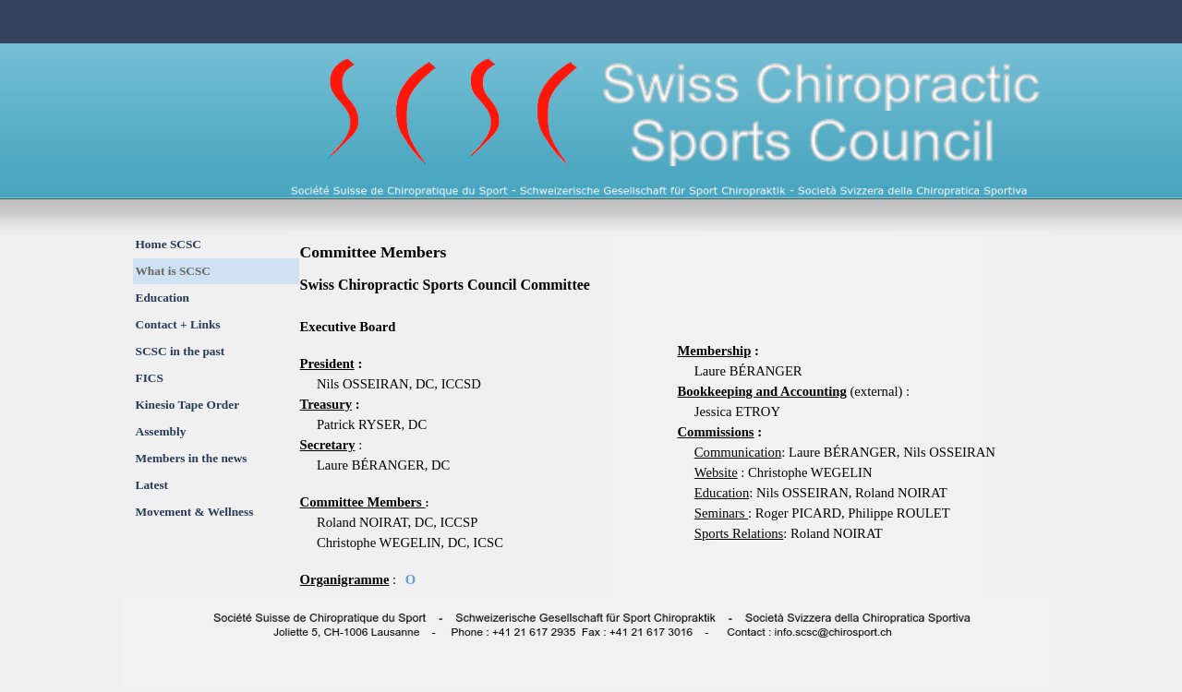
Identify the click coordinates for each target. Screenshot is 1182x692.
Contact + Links (178, 324)
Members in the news (191, 458)
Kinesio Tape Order (188, 405)
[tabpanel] (483, 432)
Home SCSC (168, 244)
